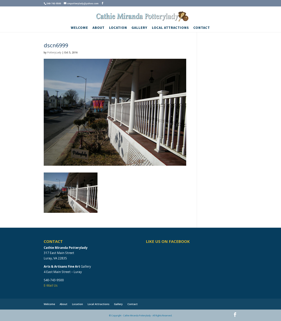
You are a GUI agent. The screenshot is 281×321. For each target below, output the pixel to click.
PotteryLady (54, 52)
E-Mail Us (51, 285)
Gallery (139, 28)
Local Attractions (170, 28)
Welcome (79, 28)
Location (118, 28)
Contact (201, 28)
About (98, 28)
